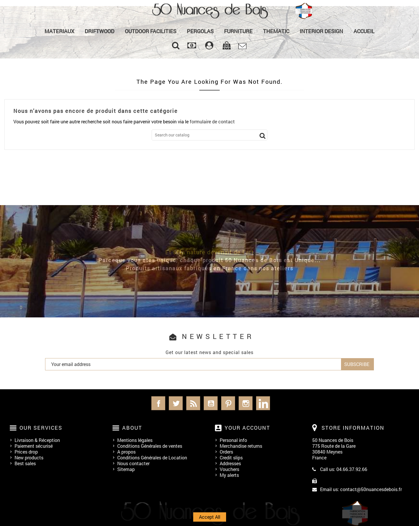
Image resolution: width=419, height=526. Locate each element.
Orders (226, 452)
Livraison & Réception (37, 440)
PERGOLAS (200, 31)
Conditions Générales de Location (152, 457)
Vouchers (229, 469)
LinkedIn (263, 403)
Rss (193, 403)
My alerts (229, 475)
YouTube (210, 403)
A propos (126, 452)
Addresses (230, 463)
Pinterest (228, 403)
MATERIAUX (59, 31)
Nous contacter (133, 463)
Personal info (233, 440)
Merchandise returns (241, 446)
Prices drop (26, 452)
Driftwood (99, 31)
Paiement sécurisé (34, 446)
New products (29, 457)
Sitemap (126, 469)
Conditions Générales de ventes (149, 446)
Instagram (245, 403)
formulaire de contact (212, 121)
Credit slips (231, 457)
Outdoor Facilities (150, 31)
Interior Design (321, 31)
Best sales (25, 463)
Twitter (175, 403)
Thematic (276, 31)
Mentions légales (134, 440)
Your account (247, 427)
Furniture (238, 31)
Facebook (158, 403)
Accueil (364, 31)
